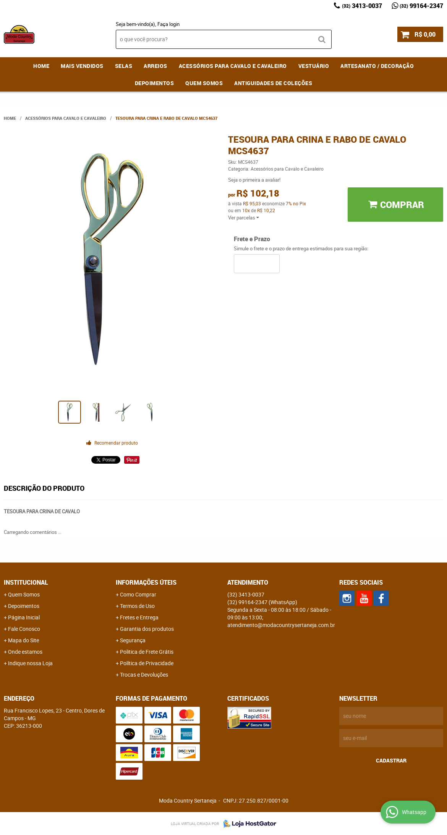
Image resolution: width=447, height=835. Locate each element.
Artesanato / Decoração (377, 65)
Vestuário (313, 65)
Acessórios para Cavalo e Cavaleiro (233, 65)
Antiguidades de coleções (273, 83)
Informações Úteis (146, 582)
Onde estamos (25, 651)
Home (41, 65)
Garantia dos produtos (147, 628)
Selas (124, 65)
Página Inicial (24, 617)
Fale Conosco (24, 628)
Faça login (168, 24)
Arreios (155, 65)
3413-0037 (362, 6)
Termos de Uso (137, 605)
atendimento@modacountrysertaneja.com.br (281, 625)
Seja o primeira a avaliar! (254, 179)
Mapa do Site (23, 640)
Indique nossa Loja (30, 663)
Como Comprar (138, 594)
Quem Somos (204, 83)
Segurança (133, 640)
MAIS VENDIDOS (82, 65)
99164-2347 (421, 6)
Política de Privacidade (146, 663)
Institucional (26, 582)
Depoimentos (154, 83)
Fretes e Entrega (139, 617)
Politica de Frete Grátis (146, 651)
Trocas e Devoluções (144, 674)
